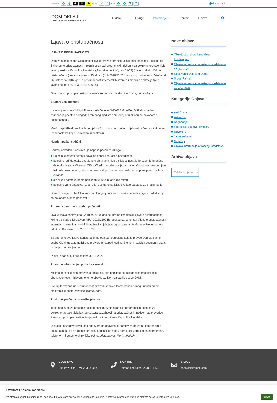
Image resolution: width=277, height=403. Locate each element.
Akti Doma (180, 112)
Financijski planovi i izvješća (191, 126)
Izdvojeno (180, 131)
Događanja (181, 121)
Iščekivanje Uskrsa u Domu (191, 73)
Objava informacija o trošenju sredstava (199, 146)
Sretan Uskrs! (182, 78)
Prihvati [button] (266, 397)
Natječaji (179, 141)
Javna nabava (183, 136)
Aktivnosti (180, 117)
